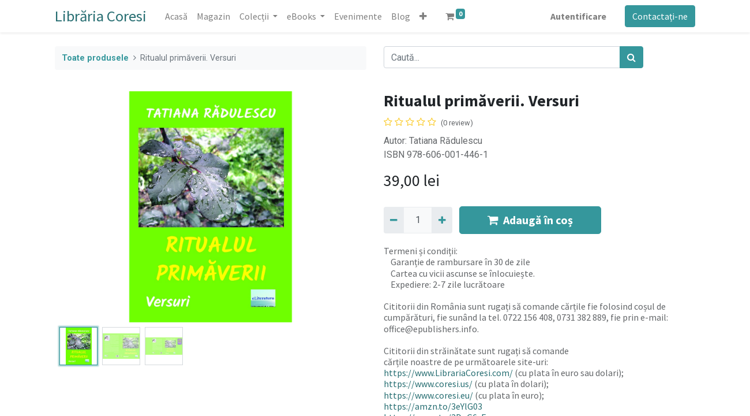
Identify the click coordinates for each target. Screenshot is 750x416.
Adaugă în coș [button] (530, 220)
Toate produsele (95, 58)
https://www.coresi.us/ (428, 383)
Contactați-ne (660, 16)
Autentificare (578, 16)
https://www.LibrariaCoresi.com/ (448, 372)
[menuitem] (176, 16)
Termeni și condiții (420, 251)
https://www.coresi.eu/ (428, 395)
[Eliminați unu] (394, 220)
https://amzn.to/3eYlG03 (433, 406)
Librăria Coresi (101, 15)
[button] (423, 16)
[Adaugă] (442, 220)
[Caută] (631, 57)
